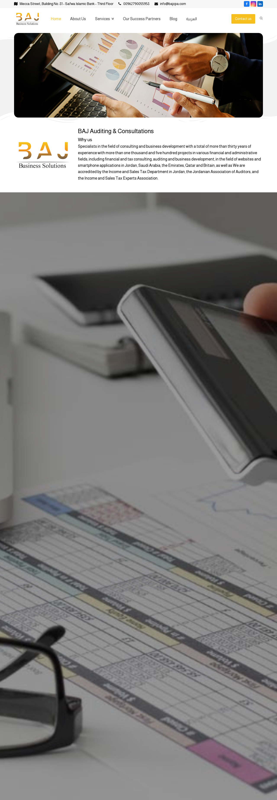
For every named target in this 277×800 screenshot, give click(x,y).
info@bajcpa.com (173, 4)
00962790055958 (136, 4)
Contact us (243, 19)
